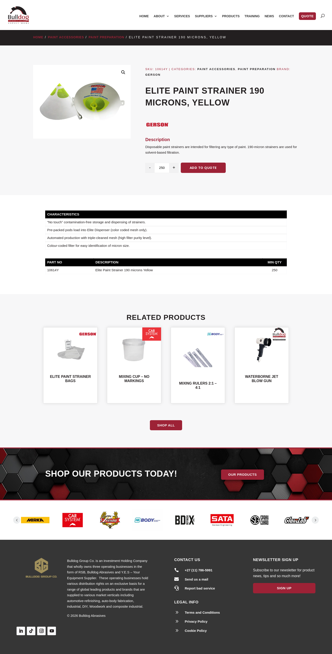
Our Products (242, 474)
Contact (286, 16)
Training (252, 16)
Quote (307, 16)
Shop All (166, 425)
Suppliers (204, 16)
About (159, 16)
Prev (16, 520)
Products (231, 16)
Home (144, 16)
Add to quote (203, 167)
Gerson (152, 74)
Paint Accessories (66, 37)
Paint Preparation (106, 37)
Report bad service (200, 588)
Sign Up (284, 588)
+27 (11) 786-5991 (199, 570)
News (269, 16)
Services (182, 16)
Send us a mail (196, 579)
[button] (123, 72)
